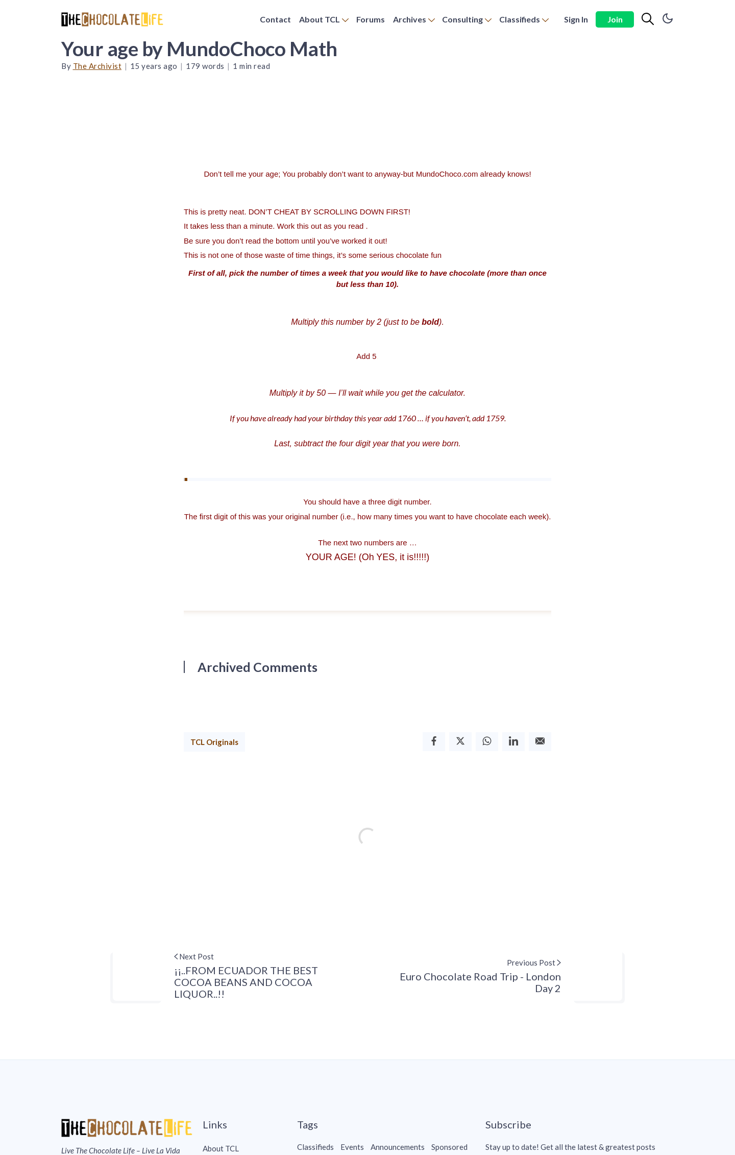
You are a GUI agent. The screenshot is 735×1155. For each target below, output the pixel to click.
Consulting (462, 19)
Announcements (398, 1146)
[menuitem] (275, 20)
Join (615, 19)
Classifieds (519, 19)
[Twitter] (460, 741)
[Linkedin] (513, 741)
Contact (275, 19)
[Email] (540, 741)
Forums (370, 19)
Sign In (576, 19)
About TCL (319, 19)
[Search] (648, 19)
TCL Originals (214, 742)
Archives (409, 19)
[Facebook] (434, 741)
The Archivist (97, 65)
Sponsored (449, 1146)
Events (352, 1146)
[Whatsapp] (487, 741)
